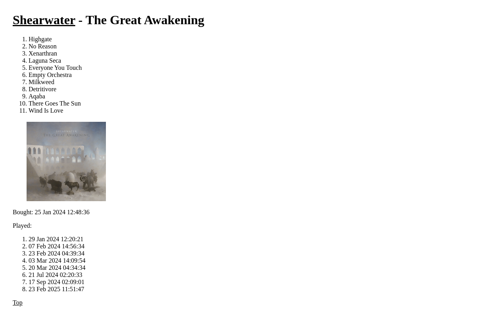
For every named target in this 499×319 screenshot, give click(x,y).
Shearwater (44, 20)
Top (18, 302)
